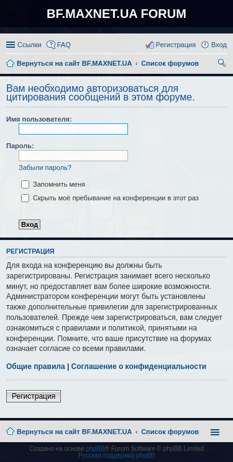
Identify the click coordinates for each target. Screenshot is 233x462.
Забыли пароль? (45, 167)
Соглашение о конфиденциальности (139, 366)
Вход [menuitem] (219, 44)
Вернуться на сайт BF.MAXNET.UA (74, 431)
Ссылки (29, 44)
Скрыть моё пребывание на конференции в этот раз (110, 198)
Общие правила (35, 366)
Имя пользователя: (39, 119)
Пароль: (20, 145)
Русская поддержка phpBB (116, 455)
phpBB (95, 448)
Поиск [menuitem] (223, 64)
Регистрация (33, 396)
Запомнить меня (53, 184)
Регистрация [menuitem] (176, 44)
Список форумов (170, 431)
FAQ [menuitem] (64, 44)
